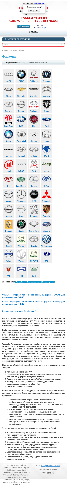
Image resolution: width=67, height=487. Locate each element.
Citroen (46, 90)
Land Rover (21, 180)
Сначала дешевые (33, 282)
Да (31, 11)
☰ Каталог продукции (17, 39)
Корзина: (25, 26)
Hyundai (21, 150)
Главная (5, 50)
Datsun (21, 105)
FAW (21, 120)
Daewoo (8, 105)
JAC (34, 165)
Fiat (34, 120)
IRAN (46, 150)
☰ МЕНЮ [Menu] (33, 32)
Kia (8, 180)
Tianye (21, 240)
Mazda (8, 195)
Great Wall (21, 135)
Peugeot (34, 210)
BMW (21, 75)
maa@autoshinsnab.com (50, 466)
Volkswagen (46, 240)
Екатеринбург (39, 3)
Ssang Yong (34, 225)
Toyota (34, 240)
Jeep (46, 165)
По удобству (20, 282)
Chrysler (34, 90)
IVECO (21, 165)
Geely (8, 135)
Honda (46, 135)
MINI (34, 195)
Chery (8, 90)
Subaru (46, 225)
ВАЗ (46, 255)
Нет (37, 11)
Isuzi (8, 165)
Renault (8, 225)
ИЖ (21, 270)
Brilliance (34, 75)
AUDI (8, 75)
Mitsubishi (46, 195)
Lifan (46, 180)
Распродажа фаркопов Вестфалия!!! (19, 311)
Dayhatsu (34, 105)
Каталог (13, 50)
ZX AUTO (34, 255)
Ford (46, 120)
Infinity (34, 150)
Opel (21, 210)
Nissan (8, 210)
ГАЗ (8, 270)
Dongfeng (8, 120)
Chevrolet (21, 90)
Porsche (46, 210)
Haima (34, 135)
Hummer (8, 150)
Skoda (21, 225)
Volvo (8, 255)
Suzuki (8, 240)
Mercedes (21, 195)
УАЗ (34, 270)
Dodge (46, 105)
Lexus (34, 180)
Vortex (21, 255)
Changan (46, 75)
